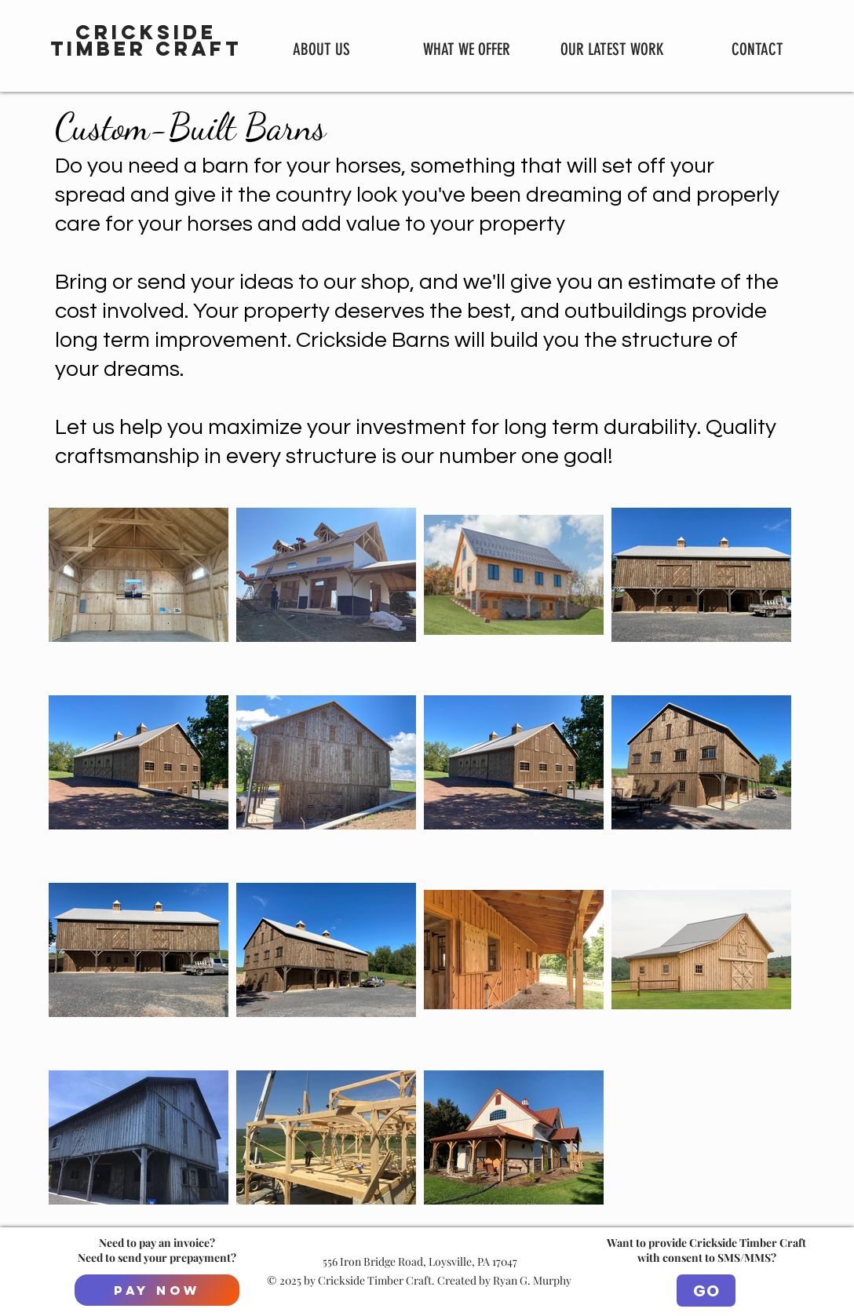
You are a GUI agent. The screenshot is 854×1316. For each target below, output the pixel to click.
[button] (466, 48)
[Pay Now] (157, 1290)
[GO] (706, 1290)
